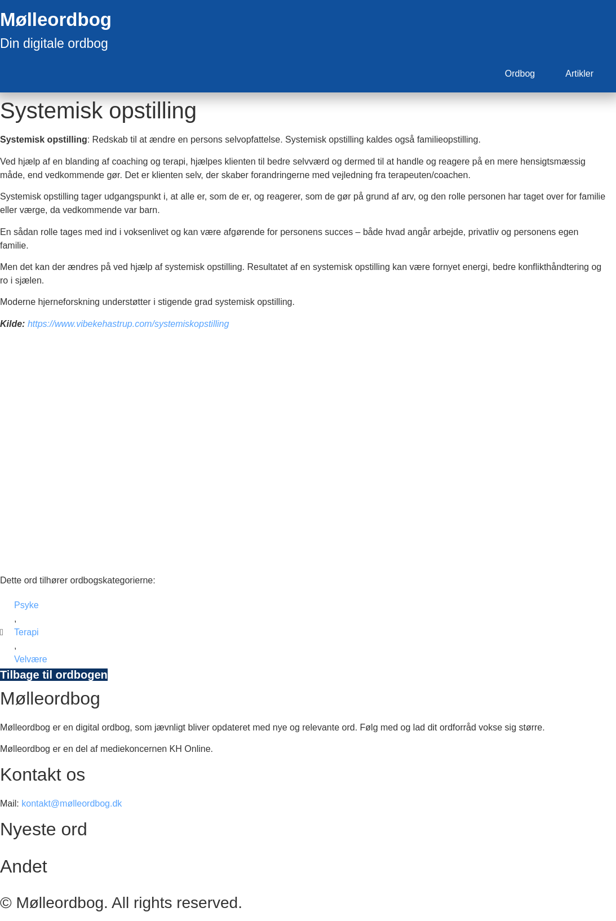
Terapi (26, 632)
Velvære (30, 659)
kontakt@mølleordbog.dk (71, 803)
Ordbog (520, 73)
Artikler (579, 73)
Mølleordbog (56, 19)
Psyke (26, 605)
